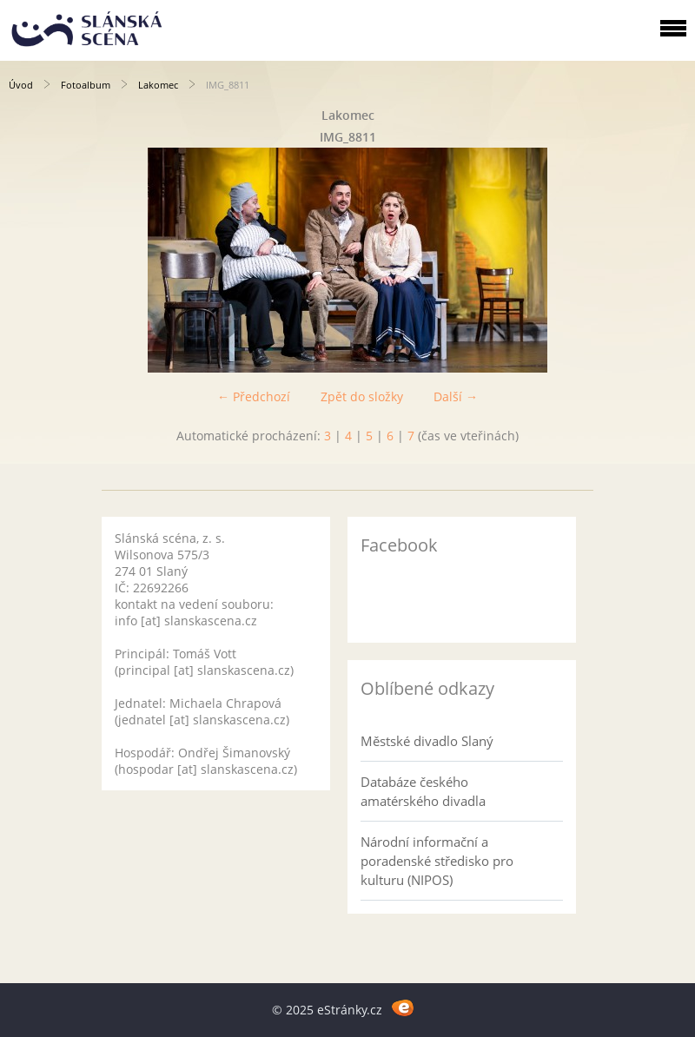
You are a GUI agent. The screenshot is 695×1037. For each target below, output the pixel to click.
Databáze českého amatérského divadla (423, 791)
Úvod (21, 84)
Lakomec (158, 84)
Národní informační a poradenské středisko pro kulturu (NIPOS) (437, 860)
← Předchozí (253, 396)
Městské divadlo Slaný (427, 741)
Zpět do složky (362, 396)
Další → (456, 396)
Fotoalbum (85, 84)
